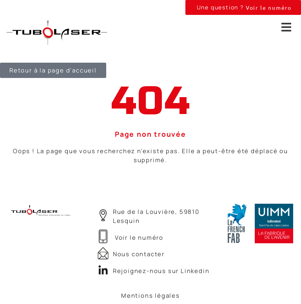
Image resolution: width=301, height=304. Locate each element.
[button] (243, 7)
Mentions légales (150, 295)
